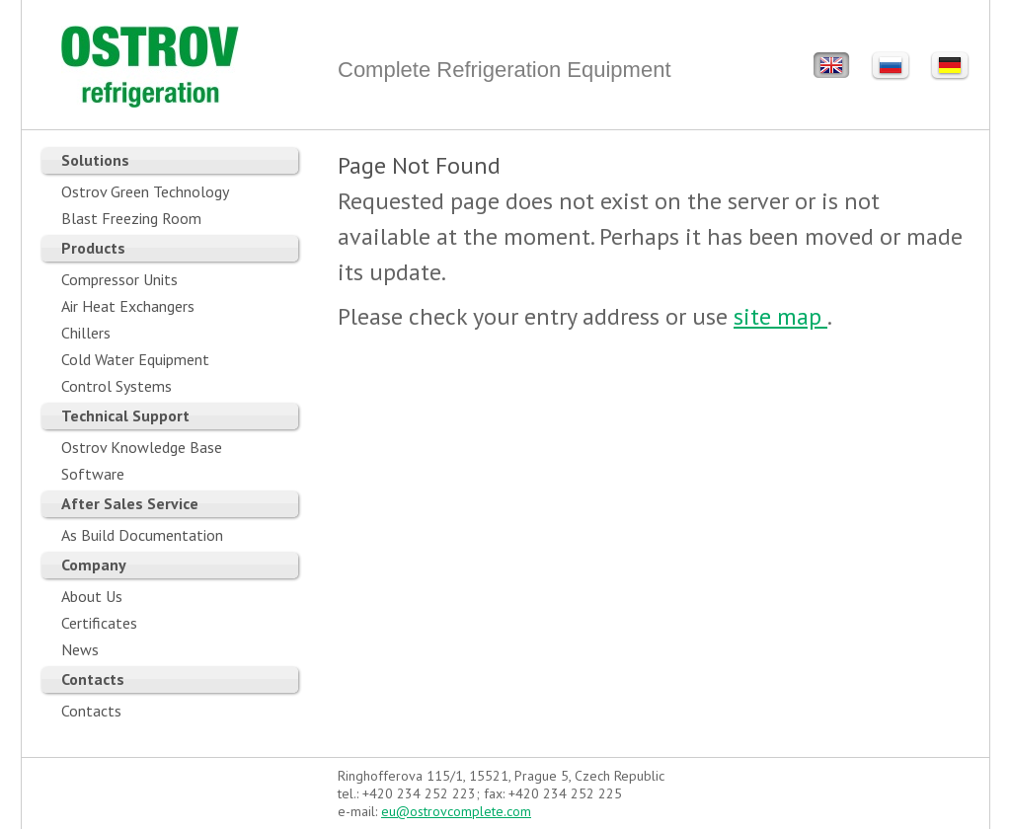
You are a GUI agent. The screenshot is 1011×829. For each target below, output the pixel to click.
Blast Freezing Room (131, 218)
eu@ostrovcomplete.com (456, 811)
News (80, 649)
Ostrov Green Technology (145, 191)
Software (92, 474)
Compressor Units (119, 279)
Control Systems (116, 386)
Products (93, 248)
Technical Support (125, 415)
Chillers (86, 332)
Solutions (95, 160)
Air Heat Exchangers (127, 306)
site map (780, 316)
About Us (91, 596)
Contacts (92, 679)
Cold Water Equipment (135, 359)
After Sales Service (129, 503)
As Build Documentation (142, 535)
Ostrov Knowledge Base (141, 447)
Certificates (99, 623)
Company (93, 564)
